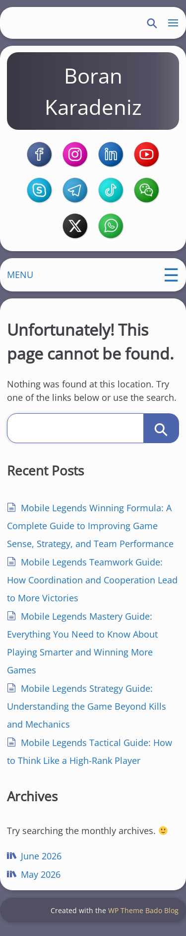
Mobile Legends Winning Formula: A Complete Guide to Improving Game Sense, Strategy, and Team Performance (90, 531)
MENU (20, 279)
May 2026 (41, 879)
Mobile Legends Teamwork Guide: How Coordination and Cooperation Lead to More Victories (92, 585)
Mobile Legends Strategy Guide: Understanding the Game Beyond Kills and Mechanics (87, 711)
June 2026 (41, 861)
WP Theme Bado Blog (143, 916)
